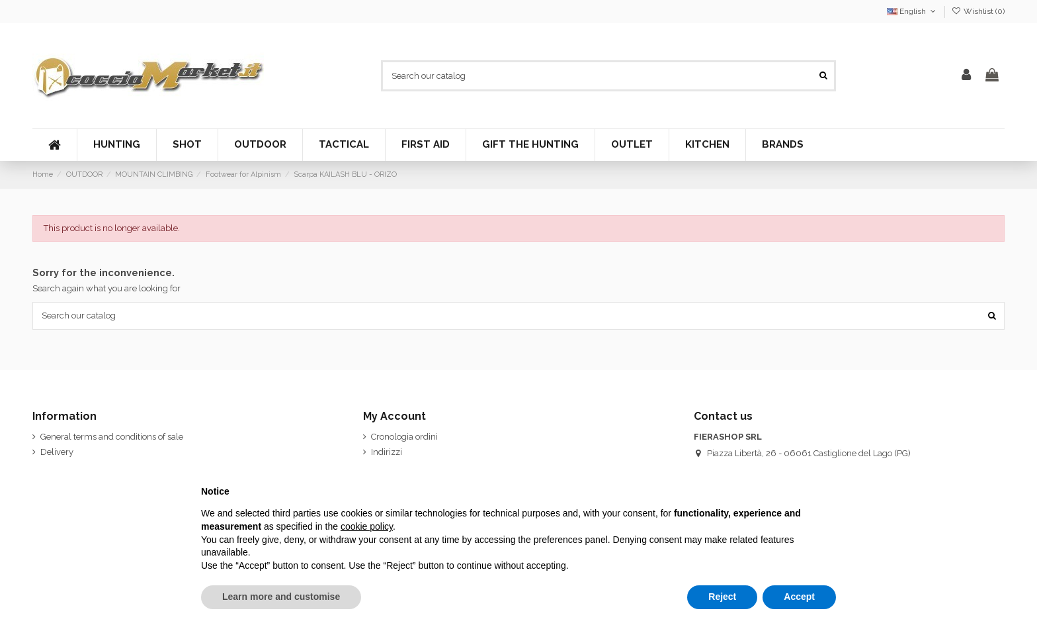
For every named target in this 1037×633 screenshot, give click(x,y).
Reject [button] (722, 596)
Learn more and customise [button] (281, 596)
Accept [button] (799, 596)
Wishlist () (978, 11)
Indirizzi (386, 452)
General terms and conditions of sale (111, 437)
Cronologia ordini (404, 437)
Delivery (56, 452)
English (912, 11)
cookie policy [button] (367, 526)
